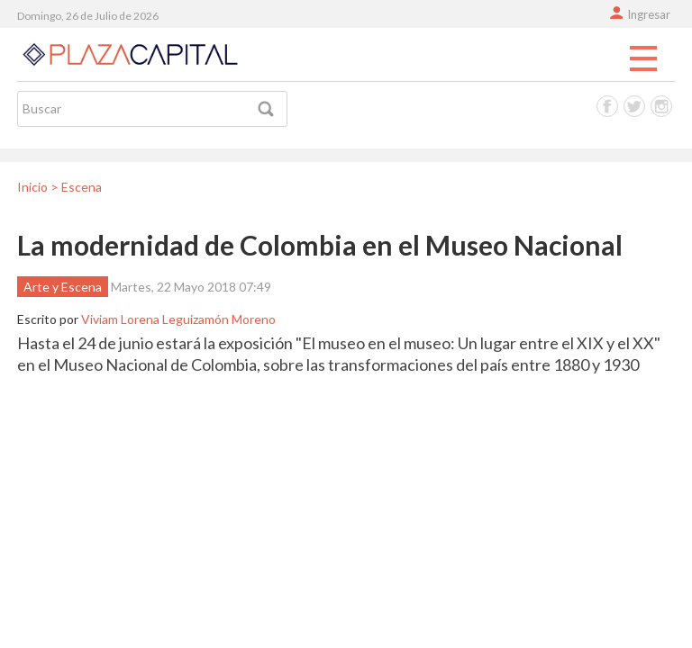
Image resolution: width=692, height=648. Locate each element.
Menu (643, 59)
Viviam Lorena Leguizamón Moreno (178, 319)
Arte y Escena (62, 286)
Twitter (634, 106)
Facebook (607, 106)
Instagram (661, 106)
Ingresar (648, 14)
